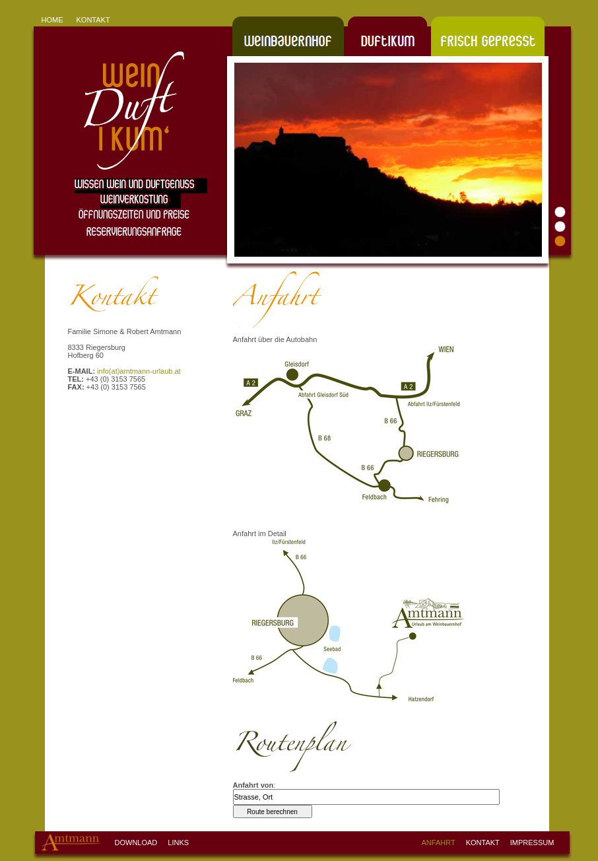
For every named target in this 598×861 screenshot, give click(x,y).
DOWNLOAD (136, 842)
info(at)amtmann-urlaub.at (139, 371)
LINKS (178, 842)
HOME (52, 20)
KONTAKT (93, 20)
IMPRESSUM (532, 842)
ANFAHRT (438, 842)
